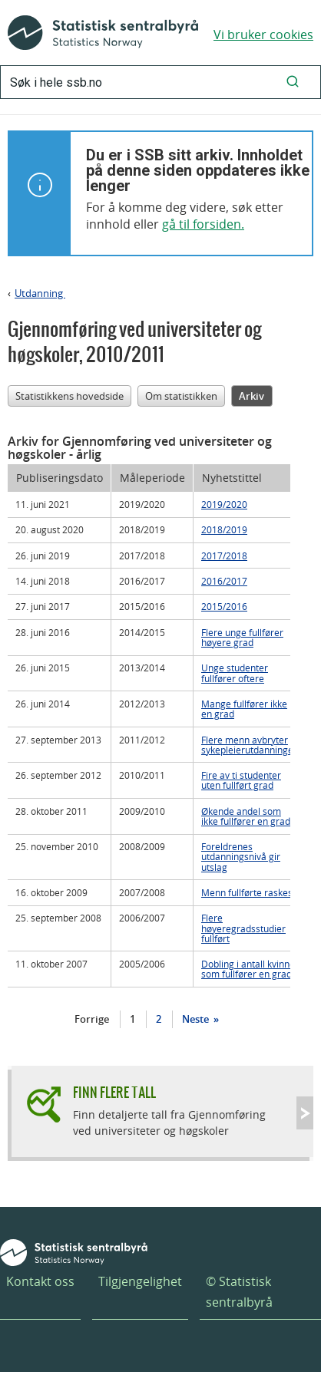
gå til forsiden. (203, 224)
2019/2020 (224, 504)
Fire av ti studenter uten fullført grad (241, 780)
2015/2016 (224, 606)
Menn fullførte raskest (248, 892)
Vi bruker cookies (263, 34)
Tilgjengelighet (140, 1281)
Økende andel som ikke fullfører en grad (245, 816)
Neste (196, 1019)
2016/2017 (224, 581)
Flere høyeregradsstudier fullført (243, 928)
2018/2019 (224, 529)
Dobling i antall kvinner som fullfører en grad (250, 969)
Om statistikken (181, 396)
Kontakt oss (40, 1281)
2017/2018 (224, 555)
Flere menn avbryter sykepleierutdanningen (250, 745)
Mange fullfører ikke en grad (244, 708)
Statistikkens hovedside (69, 396)
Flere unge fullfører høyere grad (242, 637)
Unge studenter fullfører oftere (234, 672)
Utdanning (40, 293)
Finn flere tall (114, 1092)
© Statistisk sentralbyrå (239, 1292)
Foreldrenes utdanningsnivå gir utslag (240, 856)
